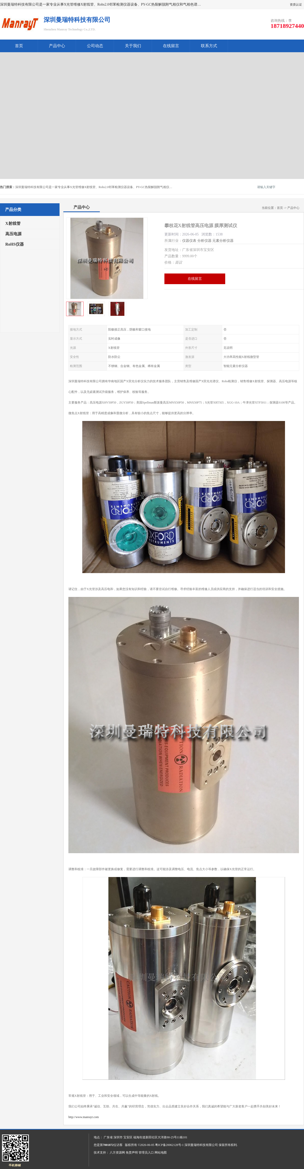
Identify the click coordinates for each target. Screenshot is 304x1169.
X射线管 (13, 223)
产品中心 (57, 46)
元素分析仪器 (223, 241)
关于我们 (133, 46)
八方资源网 (117, 1152)
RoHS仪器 (14, 244)
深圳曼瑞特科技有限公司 (201, 1145)
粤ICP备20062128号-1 (169, 1145)
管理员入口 (146, 1152)
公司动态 (95, 46)
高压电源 (13, 234)
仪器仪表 (189, 241)
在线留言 (171, 46)
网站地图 (161, 1152)
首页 (19, 46)
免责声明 (132, 1152)
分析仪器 (204, 241)
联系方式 (209, 46)
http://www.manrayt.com (83, 1117)
